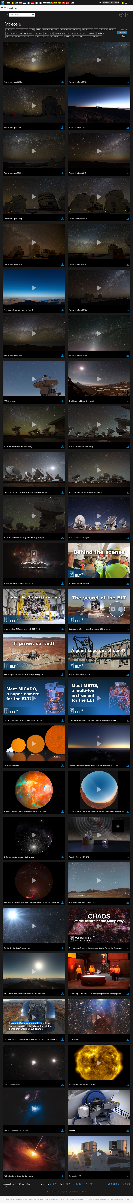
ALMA (32, 30)
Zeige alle (10, 30)
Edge (10, 640)
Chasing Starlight (50, 30)
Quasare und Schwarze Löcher (19, 37)
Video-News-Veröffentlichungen (87, 37)
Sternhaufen (56, 37)
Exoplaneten (11, 33)
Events (112, 30)
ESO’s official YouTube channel (61, 587)
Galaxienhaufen (62, 33)
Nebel (82, 33)
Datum (124, 36)
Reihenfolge (122, 33)
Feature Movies (25, 33)
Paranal (91, 33)
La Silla (74, 33)
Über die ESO (22, 30)
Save (8, 683)
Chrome (11, 637)
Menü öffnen (9, 8)
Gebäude (100, 33)
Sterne (67, 37)
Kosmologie (87, 30)
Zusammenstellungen (70, 30)
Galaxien (49, 33)
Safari (10, 645)
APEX (38, 30)
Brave (10, 635)
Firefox (10, 642)
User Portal (115, 3)
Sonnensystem (41, 37)
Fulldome (39, 33)
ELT (96, 30)
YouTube (6, 587)
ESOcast (103, 30)
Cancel (21, 683)
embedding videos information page (59, 592)
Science (106, 3)
